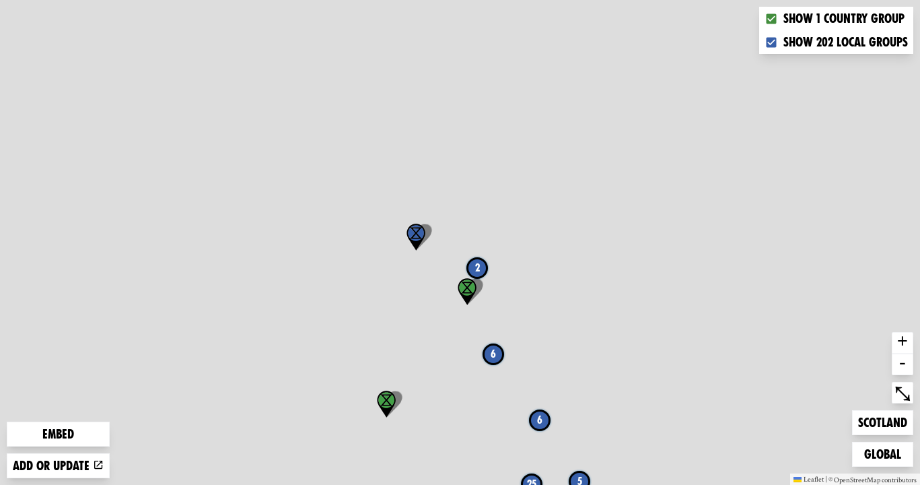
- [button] (902, 364)
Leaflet (808, 479)
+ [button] (902, 343)
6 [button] (539, 420)
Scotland (882, 421)
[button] (416, 237)
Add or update (58, 466)
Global (885, 453)
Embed (58, 434)
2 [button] (477, 267)
